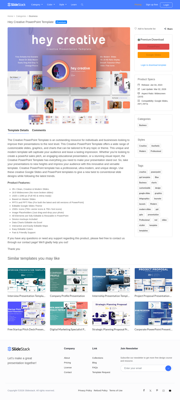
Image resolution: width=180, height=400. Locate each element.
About (67, 358)
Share (168, 29)
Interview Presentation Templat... (27, 295)
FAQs (95, 367)
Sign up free (152, 4)
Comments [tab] (39, 130)
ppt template (144, 177)
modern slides (145, 209)
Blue (157, 177)
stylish (142, 225)
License (68, 367)
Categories (21, 16)
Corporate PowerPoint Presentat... (155, 329)
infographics (144, 198)
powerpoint (156, 172)
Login (166, 5)
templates (143, 230)
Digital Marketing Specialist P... (68, 329)
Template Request (101, 372)
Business (33, 16)
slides (164, 220)
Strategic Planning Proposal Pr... (110, 329)
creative (142, 172)
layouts (142, 204)
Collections (97, 358)
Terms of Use (115, 390)
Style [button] (62, 4)
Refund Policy (101, 390)
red (155, 220)
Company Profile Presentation (67, 295)
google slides (144, 193)
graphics (158, 193)
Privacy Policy (85, 390)
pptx (141, 214)
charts (154, 182)
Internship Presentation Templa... (111, 295)
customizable (144, 188)
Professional (156, 151)
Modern (142, 151)
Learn (74, 4)
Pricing (138, 4)
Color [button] (50, 4)
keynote (157, 198)
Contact (68, 372)
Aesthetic (155, 146)
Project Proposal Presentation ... (153, 295)
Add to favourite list (145, 29)
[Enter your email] (143, 368)
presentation (153, 214)
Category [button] (36, 4)
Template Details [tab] (18, 130)
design (158, 188)
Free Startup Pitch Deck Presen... (26, 329)
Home (10, 16)
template (153, 225)
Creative (143, 146)
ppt (157, 209)
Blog (94, 362)
